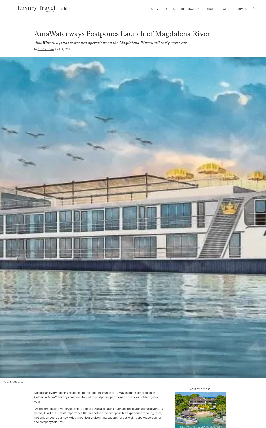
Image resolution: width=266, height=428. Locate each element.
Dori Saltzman (46, 49)
